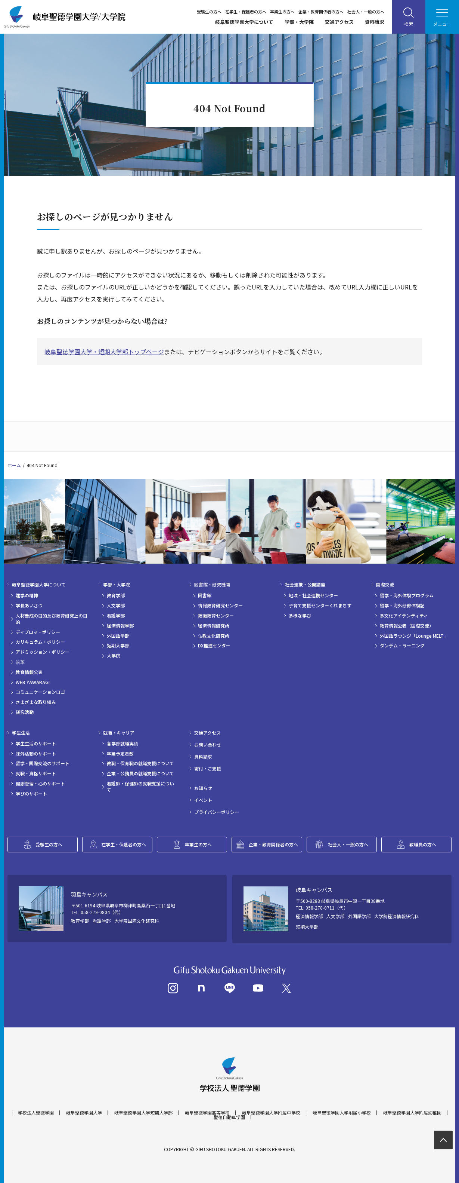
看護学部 (116, 616)
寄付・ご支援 (207, 768)
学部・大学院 (299, 21)
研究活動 (25, 712)
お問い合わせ (207, 744)
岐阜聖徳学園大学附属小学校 (342, 1112)
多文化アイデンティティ (404, 616)
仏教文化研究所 (213, 636)
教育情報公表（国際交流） (407, 626)
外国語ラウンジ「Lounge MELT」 (414, 636)
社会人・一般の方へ (365, 12)
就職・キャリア (118, 732)
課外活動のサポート (36, 754)
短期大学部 (118, 646)
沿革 (20, 662)
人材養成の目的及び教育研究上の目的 (51, 619)
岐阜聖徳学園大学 (84, 1112)
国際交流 (385, 584)
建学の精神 (27, 595)
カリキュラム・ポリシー (40, 642)
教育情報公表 (29, 672)
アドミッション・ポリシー (42, 652)
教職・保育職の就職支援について (140, 763)
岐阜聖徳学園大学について (244, 21)
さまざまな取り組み (36, 702)
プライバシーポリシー (216, 812)
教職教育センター (216, 616)
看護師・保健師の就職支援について (140, 787)
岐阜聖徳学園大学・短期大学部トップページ (104, 351)
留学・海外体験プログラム (407, 595)
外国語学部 (118, 636)
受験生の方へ (209, 12)
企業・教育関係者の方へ (321, 12)
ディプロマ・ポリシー (38, 632)
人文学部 (116, 606)
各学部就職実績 (122, 744)
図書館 (204, 595)
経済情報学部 (120, 626)
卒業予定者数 (120, 754)
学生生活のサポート (36, 744)
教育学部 (116, 595)
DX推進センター (214, 646)
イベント (203, 800)
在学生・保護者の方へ (245, 12)
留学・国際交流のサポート (42, 763)
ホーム (14, 465)
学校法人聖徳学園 (36, 1112)
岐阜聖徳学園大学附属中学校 (271, 1112)
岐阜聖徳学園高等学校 (207, 1112)
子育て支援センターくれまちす (320, 606)
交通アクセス (339, 21)
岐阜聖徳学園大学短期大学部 (143, 1112)
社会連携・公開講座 (305, 584)
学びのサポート (31, 794)
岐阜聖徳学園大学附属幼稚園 (412, 1112)
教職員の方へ (422, 844)
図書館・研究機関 (212, 584)
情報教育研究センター (220, 606)
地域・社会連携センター (313, 595)
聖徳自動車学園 (229, 1117)
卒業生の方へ (282, 12)
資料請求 (374, 21)
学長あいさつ (29, 606)
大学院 (113, 656)
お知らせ (203, 788)
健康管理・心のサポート (40, 784)
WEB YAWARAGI (33, 682)
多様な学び (300, 616)
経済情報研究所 (213, 626)
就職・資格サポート (36, 773)
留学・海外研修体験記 (402, 606)
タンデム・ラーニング (402, 646)
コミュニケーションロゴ (40, 692)
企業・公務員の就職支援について (140, 773)
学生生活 (21, 732)
